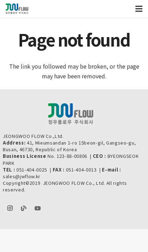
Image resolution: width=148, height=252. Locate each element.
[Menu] (139, 9)
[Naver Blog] (24, 208)
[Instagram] (10, 208)
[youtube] (38, 208)
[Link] (17, 9)
